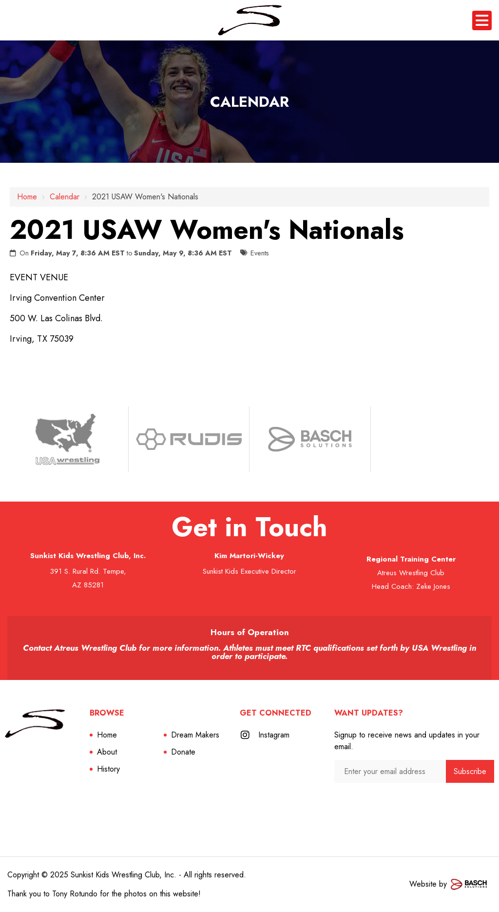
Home (27, 196)
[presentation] (386, 802)
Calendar (64, 196)
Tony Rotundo (74, 893)
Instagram (273, 734)
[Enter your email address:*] (390, 771)
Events (259, 253)
